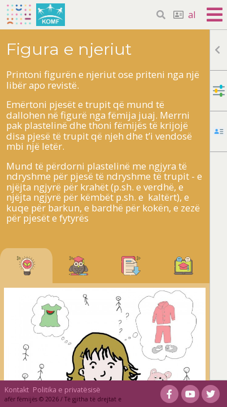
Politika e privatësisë (67, 390)
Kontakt (17, 390)
